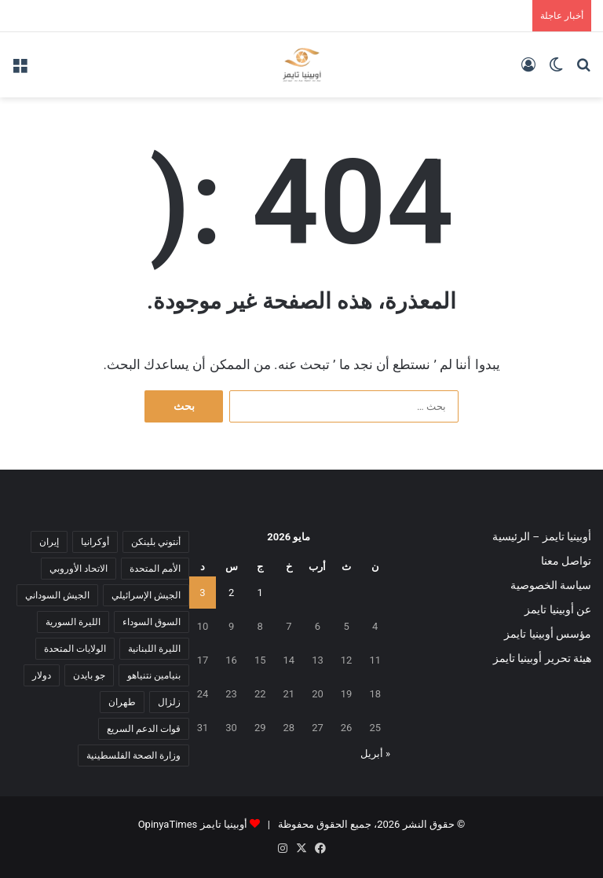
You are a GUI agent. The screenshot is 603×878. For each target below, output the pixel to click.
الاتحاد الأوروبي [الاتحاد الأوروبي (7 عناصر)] (78, 568)
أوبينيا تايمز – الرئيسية (541, 536)
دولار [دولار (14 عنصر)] (41, 675)
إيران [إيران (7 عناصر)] (49, 541)
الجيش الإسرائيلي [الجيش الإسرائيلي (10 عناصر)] (146, 595)
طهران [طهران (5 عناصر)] (122, 702)
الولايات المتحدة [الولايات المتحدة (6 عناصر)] (75, 648)
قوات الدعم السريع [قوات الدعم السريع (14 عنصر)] (144, 728)
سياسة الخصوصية (550, 585)
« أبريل (375, 753)
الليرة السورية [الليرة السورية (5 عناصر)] (73, 621)
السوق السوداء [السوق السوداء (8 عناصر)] (151, 621)
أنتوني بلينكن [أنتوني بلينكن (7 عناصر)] (156, 541)
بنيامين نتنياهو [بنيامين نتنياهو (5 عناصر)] (154, 675)
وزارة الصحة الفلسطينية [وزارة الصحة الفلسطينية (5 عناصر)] (133, 755)
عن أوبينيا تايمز (557, 609)
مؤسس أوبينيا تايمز (547, 633)
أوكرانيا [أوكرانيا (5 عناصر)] (95, 541)
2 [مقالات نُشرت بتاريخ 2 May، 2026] (231, 592)
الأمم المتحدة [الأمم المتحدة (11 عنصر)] (155, 568)
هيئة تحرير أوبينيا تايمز (542, 658)
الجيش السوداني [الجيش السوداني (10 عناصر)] (57, 595)
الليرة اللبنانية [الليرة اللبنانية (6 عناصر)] (154, 648)
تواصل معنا (566, 560)
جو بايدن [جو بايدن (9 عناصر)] (89, 675)
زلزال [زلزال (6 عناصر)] (169, 702)
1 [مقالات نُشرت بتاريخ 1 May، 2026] (260, 592)
